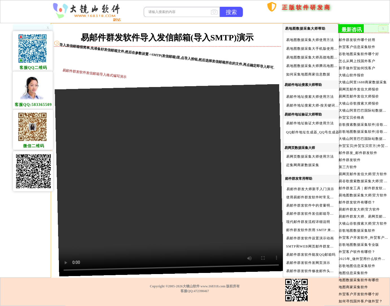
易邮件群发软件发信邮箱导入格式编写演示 (321, 214)
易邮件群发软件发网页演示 (308, 263)
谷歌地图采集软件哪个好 (358, 53)
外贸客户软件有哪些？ (357, 246)
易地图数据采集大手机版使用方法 (313, 49)
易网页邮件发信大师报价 (358, 88)
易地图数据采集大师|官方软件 (363, 191)
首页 (259, 31)
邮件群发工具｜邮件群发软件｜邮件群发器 (363, 184)
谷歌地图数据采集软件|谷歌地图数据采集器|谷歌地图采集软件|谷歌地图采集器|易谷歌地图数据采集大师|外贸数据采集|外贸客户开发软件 (363, 129)
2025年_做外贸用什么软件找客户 (363, 253)
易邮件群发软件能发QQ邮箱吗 (311, 255)
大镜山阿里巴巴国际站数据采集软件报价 (363, 108)
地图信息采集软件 (353, 266)
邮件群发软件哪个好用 (357, 40)
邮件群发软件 (350, 157)
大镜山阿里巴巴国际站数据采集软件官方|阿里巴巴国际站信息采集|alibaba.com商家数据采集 (363, 136)
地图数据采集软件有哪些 (358, 273)
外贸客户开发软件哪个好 (358, 287)
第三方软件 (348, 163)
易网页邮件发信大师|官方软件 (363, 170)
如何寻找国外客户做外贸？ (360, 294)
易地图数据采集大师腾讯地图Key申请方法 (320, 66)
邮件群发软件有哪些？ (357, 198)
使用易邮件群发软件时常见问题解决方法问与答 (324, 197)
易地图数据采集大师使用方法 (310, 40)
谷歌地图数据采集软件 (357, 225)
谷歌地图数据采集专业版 (358, 239)
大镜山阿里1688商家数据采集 (362, 81)
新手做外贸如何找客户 (357, 67)
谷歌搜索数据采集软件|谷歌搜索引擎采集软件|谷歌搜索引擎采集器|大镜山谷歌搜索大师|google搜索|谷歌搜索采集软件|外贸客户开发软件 (363, 122)
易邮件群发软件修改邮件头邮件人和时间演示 (323, 271)
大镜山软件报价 (351, 74)
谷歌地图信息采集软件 (357, 260)
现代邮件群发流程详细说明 (308, 222)
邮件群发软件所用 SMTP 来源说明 (314, 230)
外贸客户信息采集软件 (357, 46)
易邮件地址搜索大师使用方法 (310, 97)
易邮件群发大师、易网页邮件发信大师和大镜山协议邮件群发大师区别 (363, 211)
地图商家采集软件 (353, 280)
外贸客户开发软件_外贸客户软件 (363, 232)
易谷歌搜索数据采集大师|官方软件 (363, 177)
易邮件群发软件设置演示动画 (310, 238)
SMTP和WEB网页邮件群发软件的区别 (317, 246)
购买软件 (277, 21)
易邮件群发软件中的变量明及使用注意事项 (321, 205)
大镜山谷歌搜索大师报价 (358, 101)
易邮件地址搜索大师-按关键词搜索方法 (318, 105)
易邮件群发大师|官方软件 (359, 205)
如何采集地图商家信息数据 (308, 74)
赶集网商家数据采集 (302, 165)
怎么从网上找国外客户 (357, 60)
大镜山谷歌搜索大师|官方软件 (363, 218)
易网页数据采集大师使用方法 (310, 157)
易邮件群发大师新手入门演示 (310, 189)
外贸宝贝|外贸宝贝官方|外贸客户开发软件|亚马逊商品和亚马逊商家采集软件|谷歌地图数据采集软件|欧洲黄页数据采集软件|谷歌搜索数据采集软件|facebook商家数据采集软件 (363, 143)
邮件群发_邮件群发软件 (358, 149)
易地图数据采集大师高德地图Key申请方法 (320, 57)
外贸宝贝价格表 (351, 115)
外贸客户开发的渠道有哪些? (361, 301)
